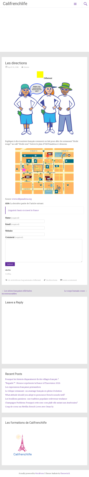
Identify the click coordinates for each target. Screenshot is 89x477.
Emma (26, 67)
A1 (9, 280)
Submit (10, 264)
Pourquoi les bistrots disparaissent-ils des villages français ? (32, 379)
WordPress (39, 473)
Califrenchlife (15, 3)
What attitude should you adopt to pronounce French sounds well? (35, 395)
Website (9, 231)
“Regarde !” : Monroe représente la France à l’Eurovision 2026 (32, 383)
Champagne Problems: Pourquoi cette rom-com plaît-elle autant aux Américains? (41, 403)
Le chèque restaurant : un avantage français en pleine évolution (33, 391)
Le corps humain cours (75, 291)
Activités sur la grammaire (22, 280)
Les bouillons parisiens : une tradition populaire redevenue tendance (36, 399)
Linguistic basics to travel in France (23, 210)
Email (12, 224)
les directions (51, 280)
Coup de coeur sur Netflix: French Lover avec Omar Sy (29, 406)
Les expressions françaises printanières (23, 387)
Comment (14, 237)
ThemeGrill (65, 473)
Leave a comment (69, 280)
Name (12, 218)
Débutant (37, 280)
